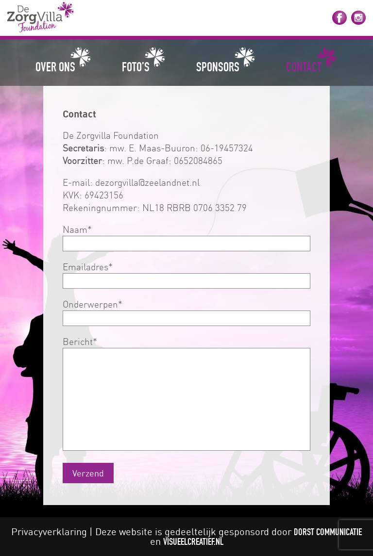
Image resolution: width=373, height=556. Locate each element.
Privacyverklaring (49, 531)
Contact (304, 67)
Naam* (186, 236)
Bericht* (186, 394)
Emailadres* (186, 273)
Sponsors (217, 67)
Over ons (55, 67)
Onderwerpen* (186, 311)
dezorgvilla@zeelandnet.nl (147, 182)
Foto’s (136, 67)
